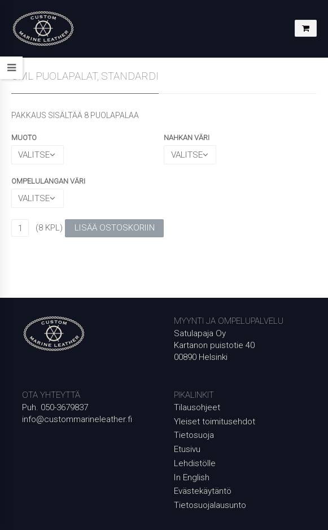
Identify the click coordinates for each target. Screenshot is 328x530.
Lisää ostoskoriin (115, 228)
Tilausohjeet (197, 407)
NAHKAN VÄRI (186, 137)
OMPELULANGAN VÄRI (48, 181)
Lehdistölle (195, 463)
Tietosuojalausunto (210, 505)
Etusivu (187, 449)
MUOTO (24, 137)
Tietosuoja (194, 435)
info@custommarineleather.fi (77, 419)
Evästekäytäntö (202, 491)
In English (191, 477)
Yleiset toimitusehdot (214, 421)
